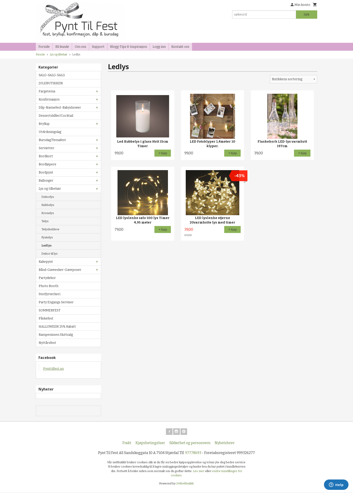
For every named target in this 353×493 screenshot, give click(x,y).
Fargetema (47, 91)
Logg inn (159, 47)
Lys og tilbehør (50, 189)
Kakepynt (46, 262)
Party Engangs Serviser (56, 302)
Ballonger (46, 181)
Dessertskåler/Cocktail (56, 116)
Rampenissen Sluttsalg (56, 335)
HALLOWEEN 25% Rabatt (57, 327)
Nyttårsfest (47, 343)
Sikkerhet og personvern (189, 443)
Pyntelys (47, 237)
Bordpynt (46, 172)
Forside (44, 47)
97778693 (193, 453)
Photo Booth (48, 286)
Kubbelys (47, 205)
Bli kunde (62, 47)
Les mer (199, 471)
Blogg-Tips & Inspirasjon (128, 47)
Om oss (80, 47)
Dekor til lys (49, 253)
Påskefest (46, 318)
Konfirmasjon (49, 99)
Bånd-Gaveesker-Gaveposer (60, 270)
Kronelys (47, 213)
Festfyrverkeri (49, 294)
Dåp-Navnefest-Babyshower (60, 108)
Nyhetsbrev (224, 443)
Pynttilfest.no (53, 369)
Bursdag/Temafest (52, 140)
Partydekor (47, 278)
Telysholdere (50, 229)
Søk (306, 14)
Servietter (46, 148)
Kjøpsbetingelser (150, 443)
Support (98, 47)
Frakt (126, 443)
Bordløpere (47, 164)
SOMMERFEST (50, 310)
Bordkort (46, 156)
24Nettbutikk (185, 484)
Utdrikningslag (50, 132)
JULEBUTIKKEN (51, 83)
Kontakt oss (180, 47)
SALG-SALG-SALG (52, 75)
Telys (45, 221)
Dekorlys (47, 197)
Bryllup (44, 124)
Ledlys (46, 245)
